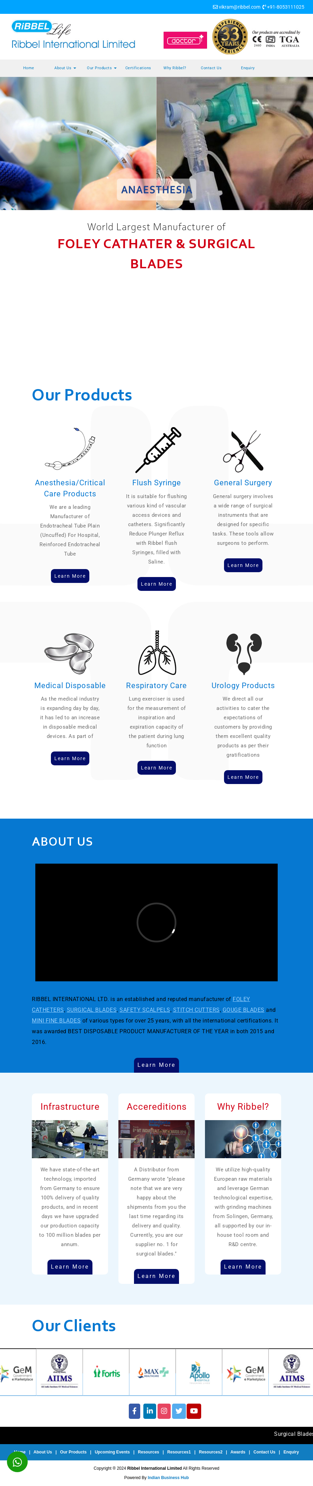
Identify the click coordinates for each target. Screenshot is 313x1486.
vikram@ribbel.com (239, 7)
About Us (65, 68)
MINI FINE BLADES (56, 1020)
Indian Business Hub (168, 1477)
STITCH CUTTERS (196, 1010)
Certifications (138, 68)
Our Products (102, 68)
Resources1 (179, 1452)
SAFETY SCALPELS (144, 1010)
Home (28, 68)
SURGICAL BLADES (92, 1010)
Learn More (156, 1065)
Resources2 (211, 1452)
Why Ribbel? (174, 68)
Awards (238, 1452)
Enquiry (248, 68)
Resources (148, 1452)
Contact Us (211, 68)
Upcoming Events (112, 1452)
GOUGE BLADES (244, 1010)
